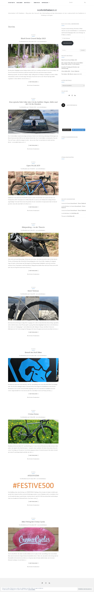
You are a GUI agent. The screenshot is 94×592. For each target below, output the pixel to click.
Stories (33, 34)
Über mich (37, 2)
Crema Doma (33, 414)
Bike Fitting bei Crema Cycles (33, 522)
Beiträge (27, 2)
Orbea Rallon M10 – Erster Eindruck (70, 71)
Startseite (11, 2)
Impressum (45, 2)
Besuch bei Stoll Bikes (33, 352)
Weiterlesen (33, 81)
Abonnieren (67, 43)
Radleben (19, 2)
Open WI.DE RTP (33, 165)
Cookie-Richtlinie (31, 589)
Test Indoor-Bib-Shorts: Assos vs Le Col (71, 74)
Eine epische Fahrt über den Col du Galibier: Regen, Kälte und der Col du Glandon (33, 103)
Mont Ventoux (33, 291)
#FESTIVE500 (33, 475)
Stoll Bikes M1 (75, 213)
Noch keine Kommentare (33, 85)
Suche (82, 50)
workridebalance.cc (47, 10)
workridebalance (43, 41)
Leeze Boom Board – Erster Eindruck (76, 203)
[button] (33, 56)
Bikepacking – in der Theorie (33, 227)
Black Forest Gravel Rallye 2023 (33, 38)
